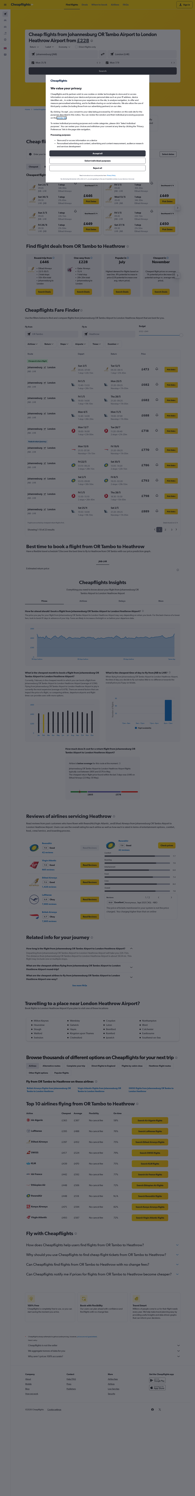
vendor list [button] (61, 118)
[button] (97, 153)
